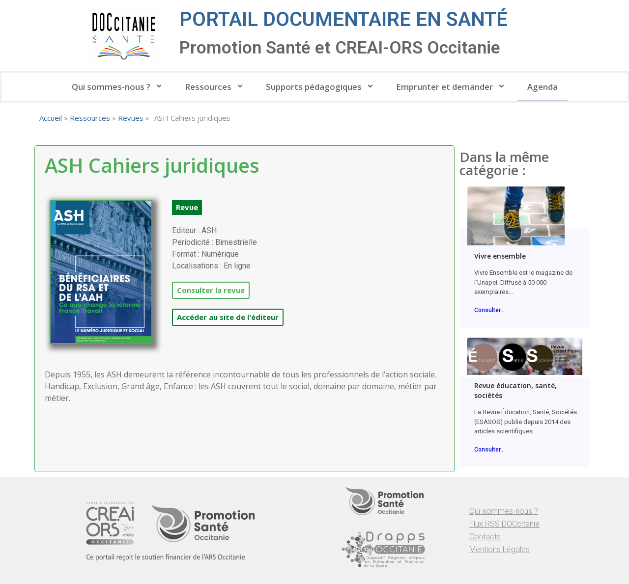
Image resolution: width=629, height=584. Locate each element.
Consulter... (489, 310)
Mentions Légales (499, 549)
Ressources (215, 86)
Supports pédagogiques (321, 86)
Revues (130, 118)
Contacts (485, 536)
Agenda (542, 86)
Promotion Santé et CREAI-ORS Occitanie (339, 48)
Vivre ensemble (500, 256)
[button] (187, 207)
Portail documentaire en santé (343, 19)
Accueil (50, 118)
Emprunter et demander (452, 86)
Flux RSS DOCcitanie (504, 524)
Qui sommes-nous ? (118, 86)
